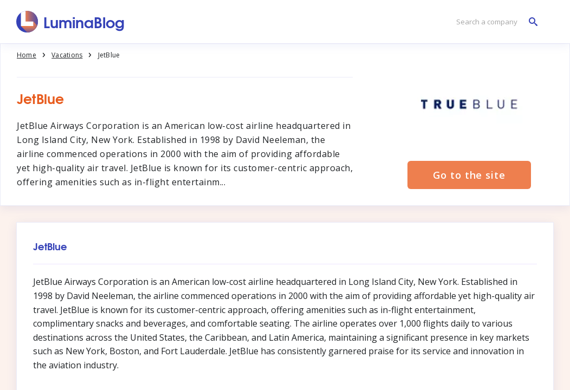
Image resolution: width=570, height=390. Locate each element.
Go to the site (469, 174)
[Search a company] (494, 22)
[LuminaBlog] (70, 21)
